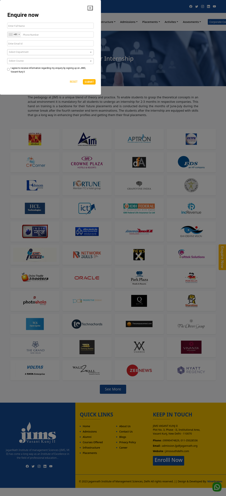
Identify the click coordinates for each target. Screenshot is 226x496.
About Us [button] (56, 22)
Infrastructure (91, 447)
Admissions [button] (127, 22)
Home (42, 22)
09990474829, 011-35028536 (34, 6)
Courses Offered (93, 442)
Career (123, 447)
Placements (90, 453)
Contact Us (126, 431)
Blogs (122, 437)
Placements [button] (150, 22)
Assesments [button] (191, 22)
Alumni (87, 437)
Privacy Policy (127, 442)
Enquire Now (222, 257)
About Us (124, 426)
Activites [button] (170, 22)
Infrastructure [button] (103, 22)
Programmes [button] (79, 22)
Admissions (90, 431)
